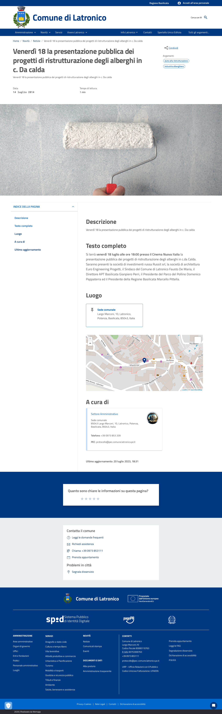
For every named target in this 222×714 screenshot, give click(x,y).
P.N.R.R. (172, 660)
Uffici (15, 651)
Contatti (127, 636)
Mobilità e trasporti (54, 670)
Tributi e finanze (53, 680)
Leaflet (184, 390)
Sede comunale (106, 310)
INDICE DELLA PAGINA (26, 207)
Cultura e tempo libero (56, 646)
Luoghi (16, 670)
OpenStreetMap (196, 390)
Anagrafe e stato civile (56, 642)
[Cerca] (205, 17)
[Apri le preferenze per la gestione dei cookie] (8, 705)
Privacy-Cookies (84, 704)
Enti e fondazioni (21, 656)
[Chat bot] (213, 705)
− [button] (90, 343)
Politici (16, 660)
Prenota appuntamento (180, 641)
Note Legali (100, 704)
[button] (193, 3)
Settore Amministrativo (104, 414)
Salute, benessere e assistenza (60, 689)
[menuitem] (127, 32)
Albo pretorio (89, 666)
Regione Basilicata (159, 3)
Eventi (86, 651)
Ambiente (50, 685)
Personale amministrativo (25, 665)
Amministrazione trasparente (97, 671)
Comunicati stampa (92, 646)
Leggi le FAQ (175, 646)
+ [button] (90, 339)
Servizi (49, 636)
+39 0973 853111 (130, 656)
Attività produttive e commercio (60, 656)
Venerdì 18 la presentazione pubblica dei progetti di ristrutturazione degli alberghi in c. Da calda (93, 41)
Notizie (36, 41)
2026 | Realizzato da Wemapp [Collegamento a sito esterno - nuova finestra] (27, 711)
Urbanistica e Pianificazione (58, 661)
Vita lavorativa (52, 651)
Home (16, 41)
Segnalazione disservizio (180, 650)
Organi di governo (21, 646)
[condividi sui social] (171, 47)
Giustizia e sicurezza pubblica (59, 675)
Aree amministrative (23, 641)
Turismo (49, 665)
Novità (26, 41)
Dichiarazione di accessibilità (182, 655)
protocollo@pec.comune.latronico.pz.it (140, 660)
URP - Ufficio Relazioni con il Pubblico (140, 667)
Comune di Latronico (69, 17)
